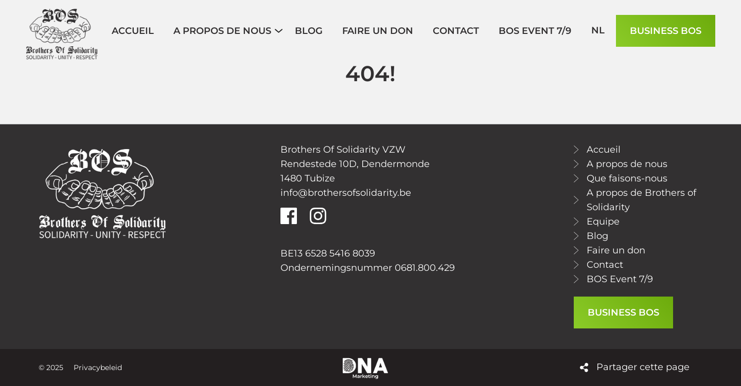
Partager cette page (643, 367)
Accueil (604, 149)
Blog (597, 236)
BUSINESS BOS (665, 30)
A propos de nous (627, 164)
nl (598, 30)
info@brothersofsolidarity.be (345, 192)
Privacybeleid (98, 367)
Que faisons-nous (627, 178)
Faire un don (616, 250)
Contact (605, 264)
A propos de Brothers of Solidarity (641, 200)
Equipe (603, 221)
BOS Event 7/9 (620, 279)
